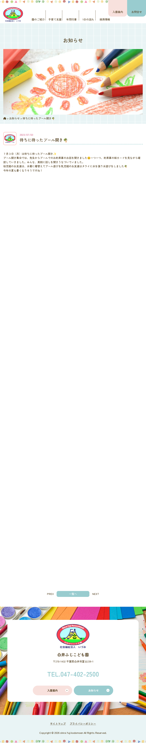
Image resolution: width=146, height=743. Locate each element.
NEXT (95, 594)
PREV (50, 594)
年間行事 (71, 19)
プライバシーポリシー (83, 723)
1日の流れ (88, 19)
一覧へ (73, 594)
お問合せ (136, 12)
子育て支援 (55, 19)
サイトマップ (58, 723)
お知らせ (93, 690)
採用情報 (105, 19)
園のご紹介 (38, 19)
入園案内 (118, 12)
